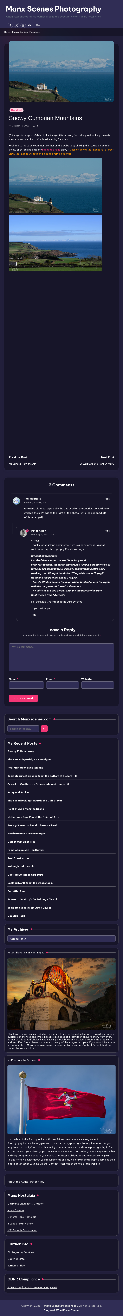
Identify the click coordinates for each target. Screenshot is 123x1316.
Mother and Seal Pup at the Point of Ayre (33, 817)
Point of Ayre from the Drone (25, 808)
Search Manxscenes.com (29, 719)
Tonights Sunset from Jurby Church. (29, 907)
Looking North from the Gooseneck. (30, 883)
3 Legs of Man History (20, 1223)
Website (86, 679)
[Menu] (38, 25)
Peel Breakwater (18, 858)
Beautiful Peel (16, 891)
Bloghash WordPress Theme (61, 1310)
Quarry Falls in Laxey (20, 751)
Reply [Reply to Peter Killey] (107, 530)
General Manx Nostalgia (21, 1217)
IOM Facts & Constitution (22, 1230)
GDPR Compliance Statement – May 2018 (32, 1287)
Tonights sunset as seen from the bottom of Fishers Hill (42, 776)
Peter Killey (38, 530)
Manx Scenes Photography (53, 8)
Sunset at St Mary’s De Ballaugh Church (32, 899)
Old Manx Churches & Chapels (25, 1203)
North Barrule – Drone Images (26, 833)
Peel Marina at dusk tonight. (25, 767)
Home (7, 32)
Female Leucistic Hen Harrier (26, 850)
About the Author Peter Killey (25, 1181)
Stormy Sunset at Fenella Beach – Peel (32, 825)
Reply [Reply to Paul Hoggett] (107, 498)
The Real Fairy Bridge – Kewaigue (29, 759)
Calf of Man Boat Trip (21, 841)
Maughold (16, 110)
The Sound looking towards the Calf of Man (35, 800)
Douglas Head (16, 915)
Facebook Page (51, 149)
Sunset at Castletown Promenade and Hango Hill (38, 784)
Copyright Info (16, 1258)
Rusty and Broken (18, 792)
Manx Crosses (15, 1210)
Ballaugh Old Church (20, 866)
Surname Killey (16, 1265)
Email (50, 679)
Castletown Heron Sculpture (25, 874)
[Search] (44, 728)
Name (13, 679)
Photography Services (20, 1252)
